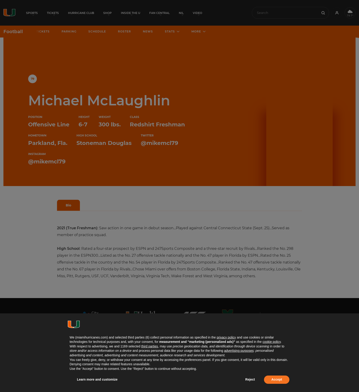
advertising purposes (239, 350)
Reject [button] (250, 379)
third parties (149, 346)
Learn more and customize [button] (97, 379)
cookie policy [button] (272, 342)
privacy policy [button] (226, 337)
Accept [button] (276, 379)
